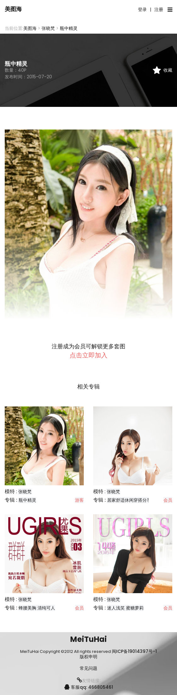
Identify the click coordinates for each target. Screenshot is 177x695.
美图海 (13, 9)
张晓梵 (48, 28)
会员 (167, 500)
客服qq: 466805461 (88, 687)
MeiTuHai (88, 639)
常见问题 (88, 668)
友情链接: (88, 680)
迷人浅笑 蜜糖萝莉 (125, 608)
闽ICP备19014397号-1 (134, 651)
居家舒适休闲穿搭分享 (129, 500)
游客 (79, 500)
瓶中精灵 (27, 500)
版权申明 (88, 656)
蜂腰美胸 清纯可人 (37, 608)
